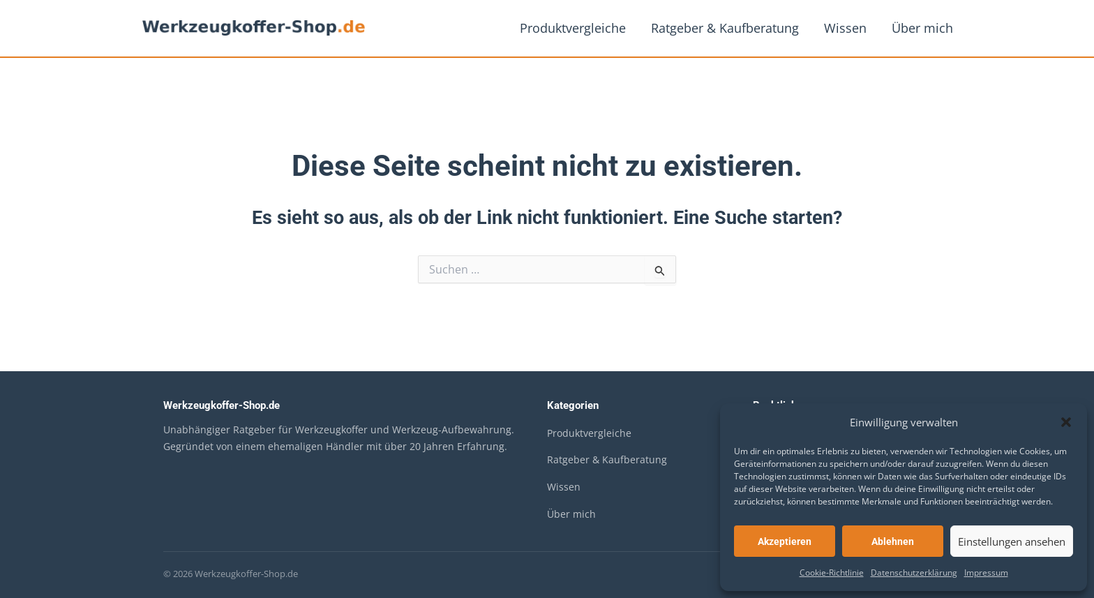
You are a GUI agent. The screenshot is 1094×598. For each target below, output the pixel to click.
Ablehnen (892, 541)
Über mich (922, 28)
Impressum (986, 572)
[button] (1066, 422)
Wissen (845, 28)
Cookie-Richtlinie (832, 572)
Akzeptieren (784, 541)
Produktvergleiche (573, 28)
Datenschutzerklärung (914, 572)
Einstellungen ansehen (1011, 541)
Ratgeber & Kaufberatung (725, 28)
